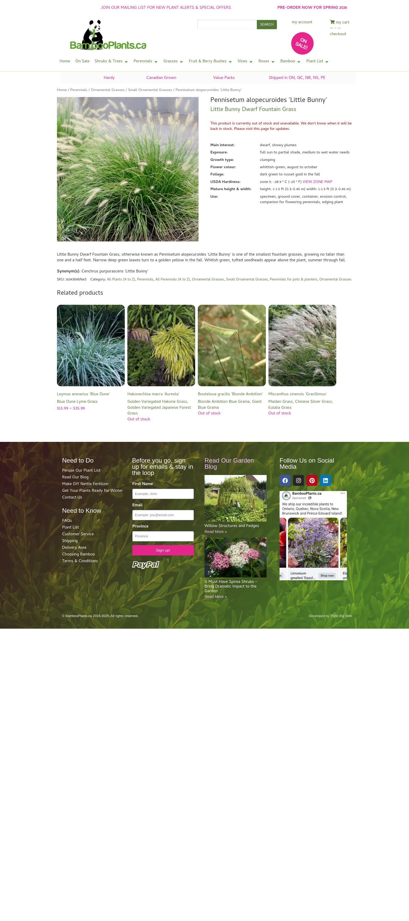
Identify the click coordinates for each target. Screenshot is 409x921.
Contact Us (72, 497)
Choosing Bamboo (78, 554)
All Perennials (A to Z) (172, 280)
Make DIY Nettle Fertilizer (85, 484)
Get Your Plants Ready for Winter (92, 491)
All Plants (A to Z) (121, 280)
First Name (142, 484)
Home (62, 90)
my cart (339, 22)
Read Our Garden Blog (229, 463)
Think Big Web (341, 616)
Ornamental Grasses (108, 90)
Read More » (215, 531)
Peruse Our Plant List (81, 470)
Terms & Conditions (80, 561)
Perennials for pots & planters (294, 280)
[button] (111, 61)
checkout (338, 35)
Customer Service (78, 534)
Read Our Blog (75, 477)
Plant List (70, 527)
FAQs (67, 521)
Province (140, 527)
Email (137, 506)
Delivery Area (74, 548)
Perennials (78, 90)
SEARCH (267, 25)
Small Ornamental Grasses (150, 90)
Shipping (70, 541)
